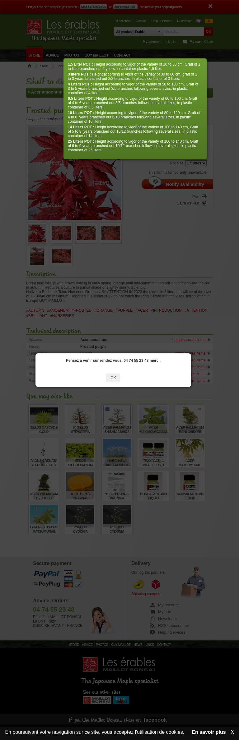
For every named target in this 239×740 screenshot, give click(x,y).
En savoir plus (209, 732)
